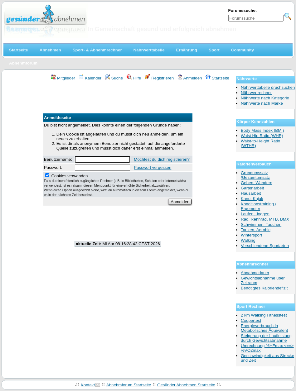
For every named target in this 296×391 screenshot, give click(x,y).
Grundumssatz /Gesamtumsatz (255, 175)
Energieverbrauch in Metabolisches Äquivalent (264, 328)
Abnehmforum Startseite (128, 385)
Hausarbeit (251, 193)
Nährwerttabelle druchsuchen (268, 87)
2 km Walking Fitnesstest (264, 315)
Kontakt (88, 385)
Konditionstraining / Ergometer (258, 206)
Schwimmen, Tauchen (261, 224)
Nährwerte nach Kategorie (265, 98)
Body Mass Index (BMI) (262, 130)
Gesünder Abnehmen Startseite (186, 385)
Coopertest (251, 320)
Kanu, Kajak (252, 198)
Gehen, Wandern (256, 182)
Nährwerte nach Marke (262, 103)
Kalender (90, 78)
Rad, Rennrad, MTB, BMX (265, 219)
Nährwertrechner (256, 92)
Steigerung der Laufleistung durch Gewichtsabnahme (266, 338)
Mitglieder (63, 78)
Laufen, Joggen (255, 214)
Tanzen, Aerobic (255, 229)
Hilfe (134, 78)
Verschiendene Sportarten (265, 245)
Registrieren (159, 78)
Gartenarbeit (252, 188)
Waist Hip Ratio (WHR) (262, 135)
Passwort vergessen (152, 167)
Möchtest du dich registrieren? (162, 159)
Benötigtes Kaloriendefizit (264, 288)
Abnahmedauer (255, 272)
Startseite (217, 78)
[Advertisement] (117, 98)
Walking (248, 240)
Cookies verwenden (116, 185)
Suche (114, 78)
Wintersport (251, 235)
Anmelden (189, 78)
